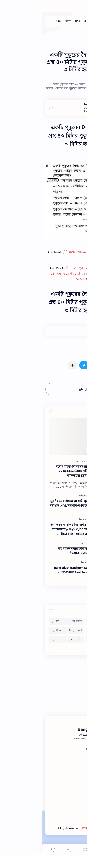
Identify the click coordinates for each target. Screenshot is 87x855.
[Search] (59, 849)
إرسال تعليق (43, 389)
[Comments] (12, 849)
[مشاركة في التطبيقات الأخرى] (31, 365)
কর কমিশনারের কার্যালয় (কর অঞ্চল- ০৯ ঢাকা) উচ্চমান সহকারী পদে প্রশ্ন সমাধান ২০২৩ (45, 551)
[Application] (61, 630)
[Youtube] (49, 749)
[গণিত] (27, 21)
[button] (72, 365)
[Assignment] (25, 630)
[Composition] (25, 639)
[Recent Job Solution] (46, 461)
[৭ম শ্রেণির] (25, 621)
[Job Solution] (56, 21)
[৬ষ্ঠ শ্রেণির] (61, 621)
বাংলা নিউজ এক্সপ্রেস (54, 828)
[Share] (27, 849)
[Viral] (17, 21)
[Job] (70, 21)
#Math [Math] (77, 347)
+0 (68, 331)
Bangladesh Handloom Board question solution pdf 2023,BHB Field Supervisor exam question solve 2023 (43, 572)
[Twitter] (61, 749)
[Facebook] (73, 749)
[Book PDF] (39, 21)
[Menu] (43, 849)
